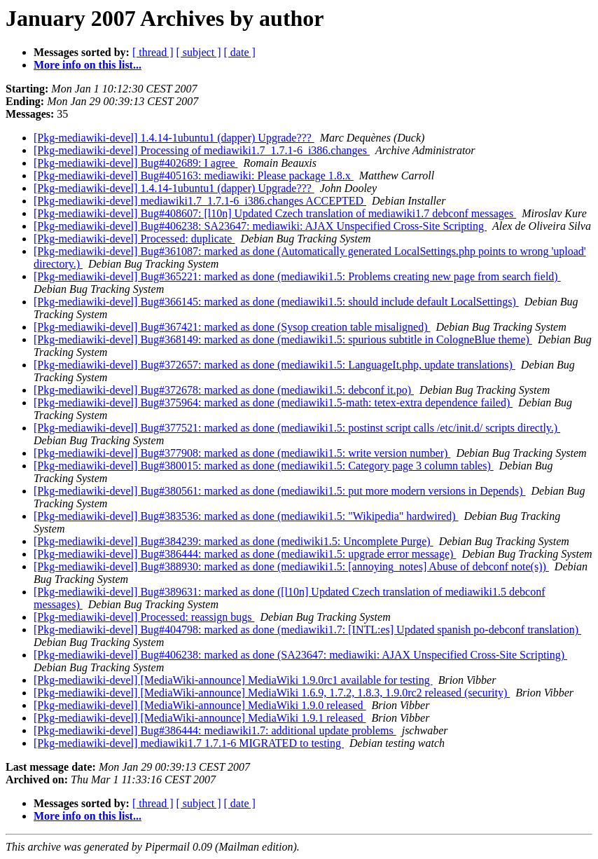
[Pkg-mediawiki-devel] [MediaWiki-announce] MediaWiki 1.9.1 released (200, 718)
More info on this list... (87, 65)
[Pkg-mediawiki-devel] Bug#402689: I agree (135, 163)
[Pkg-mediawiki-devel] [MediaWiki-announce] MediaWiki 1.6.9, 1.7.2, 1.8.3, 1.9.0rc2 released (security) (272, 693)
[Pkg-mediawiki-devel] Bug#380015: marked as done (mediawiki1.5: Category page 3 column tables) (264, 466)
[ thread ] (153, 52)
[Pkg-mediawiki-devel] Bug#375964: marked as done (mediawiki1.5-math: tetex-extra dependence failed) (273, 402)
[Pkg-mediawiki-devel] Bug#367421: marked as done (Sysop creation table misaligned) (232, 327)
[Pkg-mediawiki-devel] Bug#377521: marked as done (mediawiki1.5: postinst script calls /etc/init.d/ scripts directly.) (297, 428)
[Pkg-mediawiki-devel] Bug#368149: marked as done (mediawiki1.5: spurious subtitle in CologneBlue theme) (283, 339)
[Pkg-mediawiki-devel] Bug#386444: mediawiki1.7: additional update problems (215, 730)
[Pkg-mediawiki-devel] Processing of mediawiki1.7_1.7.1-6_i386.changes (202, 150)
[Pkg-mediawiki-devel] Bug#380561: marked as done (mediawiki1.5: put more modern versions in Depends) (280, 491)
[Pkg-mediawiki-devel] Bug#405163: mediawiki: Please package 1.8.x (194, 175)
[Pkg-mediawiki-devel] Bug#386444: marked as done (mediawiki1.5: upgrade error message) (245, 554)
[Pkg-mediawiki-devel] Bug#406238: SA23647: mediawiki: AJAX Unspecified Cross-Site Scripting (260, 226)
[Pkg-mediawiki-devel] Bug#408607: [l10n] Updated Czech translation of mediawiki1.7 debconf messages (275, 213)
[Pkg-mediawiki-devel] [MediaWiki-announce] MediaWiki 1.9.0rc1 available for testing (233, 680)
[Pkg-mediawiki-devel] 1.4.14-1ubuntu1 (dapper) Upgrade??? (174, 138)
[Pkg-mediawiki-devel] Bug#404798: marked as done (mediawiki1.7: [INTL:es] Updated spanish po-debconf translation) (307, 629)
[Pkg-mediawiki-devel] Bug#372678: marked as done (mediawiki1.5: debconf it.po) (224, 390)
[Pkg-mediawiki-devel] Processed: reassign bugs (144, 617)
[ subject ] (198, 52)
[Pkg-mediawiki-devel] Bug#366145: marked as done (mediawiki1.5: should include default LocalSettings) (276, 302)
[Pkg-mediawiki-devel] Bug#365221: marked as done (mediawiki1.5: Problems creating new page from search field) (297, 276)
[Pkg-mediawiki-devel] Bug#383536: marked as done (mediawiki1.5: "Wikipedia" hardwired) (246, 516)
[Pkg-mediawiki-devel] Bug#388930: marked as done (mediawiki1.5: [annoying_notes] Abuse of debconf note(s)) (291, 566)
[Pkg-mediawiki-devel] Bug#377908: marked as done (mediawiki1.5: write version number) (242, 453)
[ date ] (240, 52)
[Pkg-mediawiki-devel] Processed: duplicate (134, 239)
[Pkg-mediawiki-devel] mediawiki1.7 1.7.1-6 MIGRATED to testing (189, 743)
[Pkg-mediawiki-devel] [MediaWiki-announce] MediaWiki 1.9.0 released (200, 705)
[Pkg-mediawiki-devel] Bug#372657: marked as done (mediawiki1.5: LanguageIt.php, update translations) (274, 365)
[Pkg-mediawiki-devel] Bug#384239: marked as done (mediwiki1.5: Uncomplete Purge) (233, 541)
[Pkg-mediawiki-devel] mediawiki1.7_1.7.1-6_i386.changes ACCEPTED (200, 201)
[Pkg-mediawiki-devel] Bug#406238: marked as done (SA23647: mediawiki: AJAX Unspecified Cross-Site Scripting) (300, 655)
